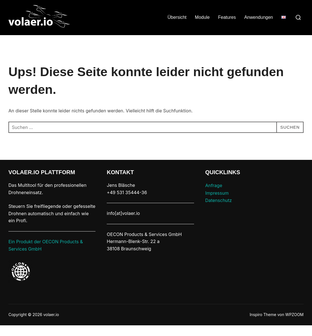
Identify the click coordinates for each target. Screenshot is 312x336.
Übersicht (176, 17)
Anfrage (213, 196)
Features (227, 17)
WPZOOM (294, 325)
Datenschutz (218, 211)
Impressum (217, 203)
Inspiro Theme (263, 325)
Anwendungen (258, 17)
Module (202, 17)
